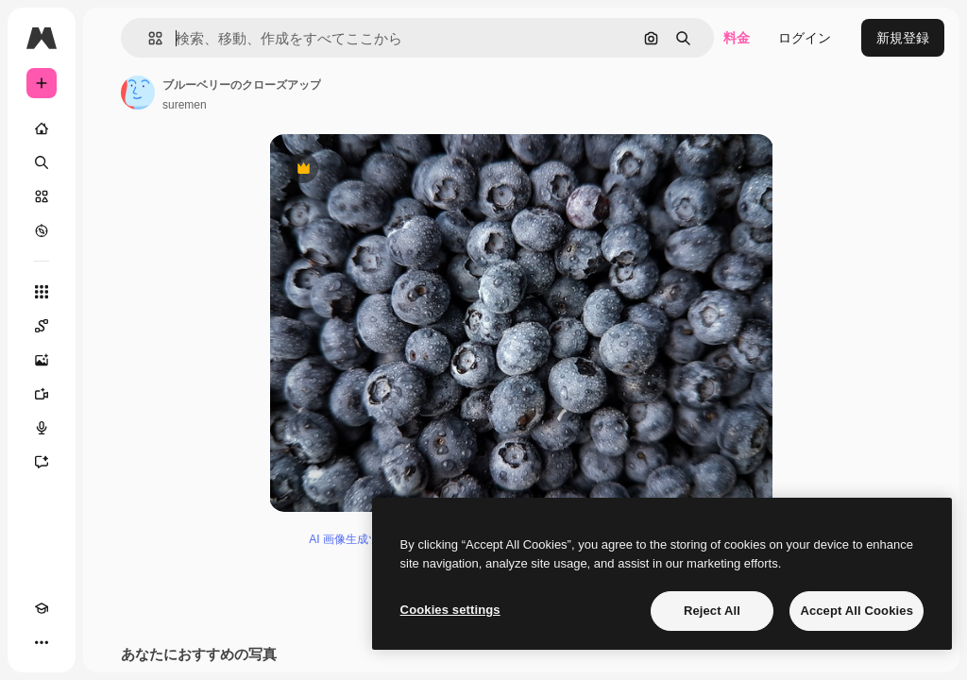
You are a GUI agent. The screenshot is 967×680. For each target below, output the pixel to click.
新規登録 (902, 37)
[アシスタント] (41, 462)
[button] (148, 38)
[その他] (41, 642)
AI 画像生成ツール (355, 539)
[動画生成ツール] (41, 394)
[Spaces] (41, 326)
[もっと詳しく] (41, 230)
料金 (736, 37)
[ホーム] (41, 128)
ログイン (804, 37)
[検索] (41, 162)
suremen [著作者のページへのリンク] (184, 104)
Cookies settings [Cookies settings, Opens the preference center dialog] (450, 610)
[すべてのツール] (41, 292)
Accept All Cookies (856, 611)
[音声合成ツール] (41, 428)
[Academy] (41, 608)
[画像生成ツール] (41, 360)
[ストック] (41, 196)
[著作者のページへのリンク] (138, 93)
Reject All (712, 611)
